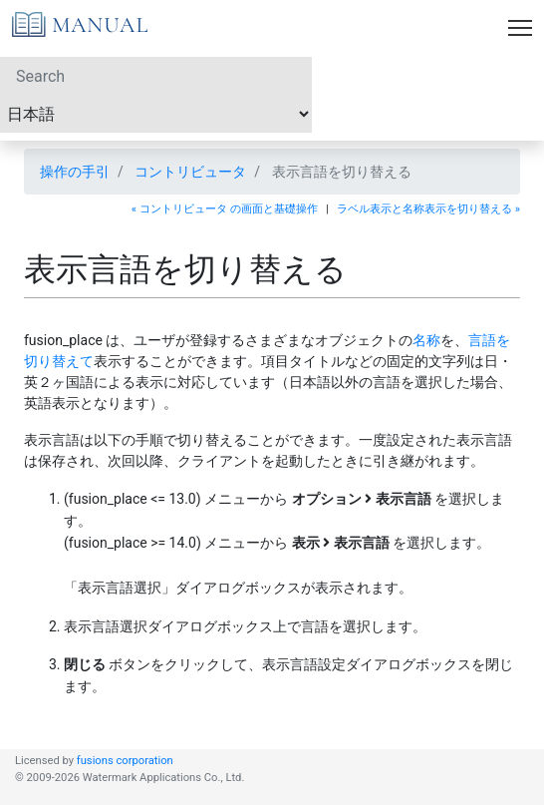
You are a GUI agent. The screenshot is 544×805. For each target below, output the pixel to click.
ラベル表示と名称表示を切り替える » (428, 208)
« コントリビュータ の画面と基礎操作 (225, 208)
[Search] (156, 76)
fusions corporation (125, 760)
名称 (426, 340)
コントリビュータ (190, 172)
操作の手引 (75, 172)
